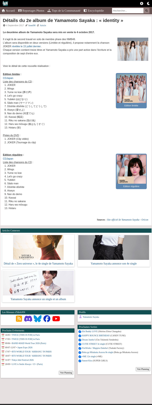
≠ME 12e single (88, 356)
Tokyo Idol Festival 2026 (23, 360)
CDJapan (8, 78)
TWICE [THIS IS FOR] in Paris (26, 335)
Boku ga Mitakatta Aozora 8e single (96, 352)
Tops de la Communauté (63, 10)
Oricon (144, 219)
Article (43, 25)
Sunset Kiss (86, 361)
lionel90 (32, 25)
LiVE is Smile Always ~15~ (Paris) (27, 364)
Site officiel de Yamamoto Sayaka (123, 219)
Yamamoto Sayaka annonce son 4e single (114, 263)
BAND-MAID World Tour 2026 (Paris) (29, 343)
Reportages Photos (31, 10)
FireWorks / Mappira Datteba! (94, 348)
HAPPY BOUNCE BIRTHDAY (95, 335)
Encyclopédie (93, 10)
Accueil (8, 10)
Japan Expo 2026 (24, 347)
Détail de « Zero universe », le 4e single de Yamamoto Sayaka (38, 263)
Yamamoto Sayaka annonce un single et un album (38, 299)
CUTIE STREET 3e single (92, 344)
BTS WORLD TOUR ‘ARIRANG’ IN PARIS (32, 352)
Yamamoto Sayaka (90, 317)
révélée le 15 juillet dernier (26, 46)
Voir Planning (142, 369)
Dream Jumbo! (87, 340)
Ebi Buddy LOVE (89, 331)
